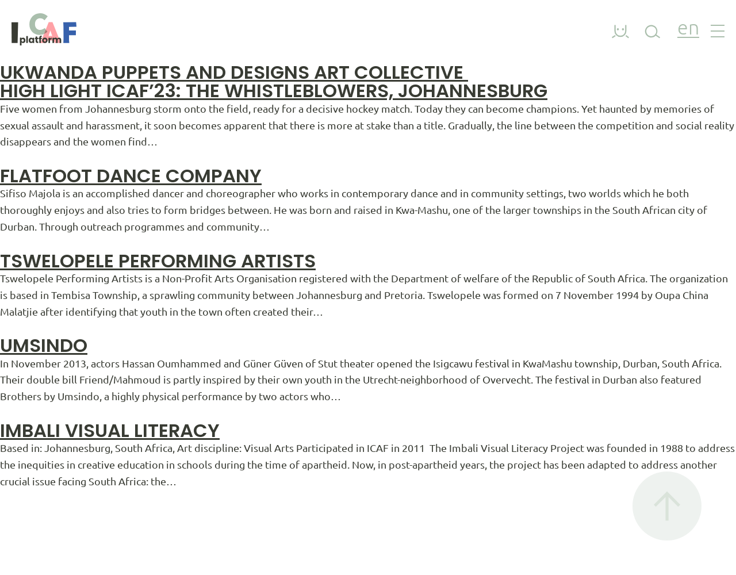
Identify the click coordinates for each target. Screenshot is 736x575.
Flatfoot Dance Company (131, 176)
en (688, 29)
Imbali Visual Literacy (110, 430)
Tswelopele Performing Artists (158, 261)
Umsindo (43, 345)
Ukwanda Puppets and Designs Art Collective (234, 72)
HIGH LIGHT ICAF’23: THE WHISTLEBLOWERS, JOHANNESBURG (273, 90)
